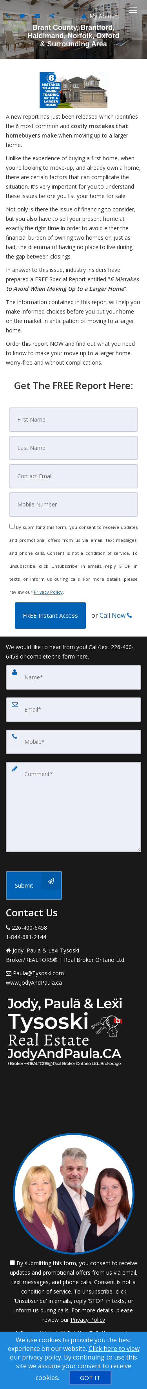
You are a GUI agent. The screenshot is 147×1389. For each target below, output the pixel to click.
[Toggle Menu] (133, 10)
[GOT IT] (90, 1377)
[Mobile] (73, 504)
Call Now (116, 615)
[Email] (73, 476)
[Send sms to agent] (23, 15)
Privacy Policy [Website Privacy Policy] (48, 592)
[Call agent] (9, 15)
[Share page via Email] (52, 15)
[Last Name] (73, 448)
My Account (101, 16)
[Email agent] (38, 15)
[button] (50, 615)
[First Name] (73, 419)
